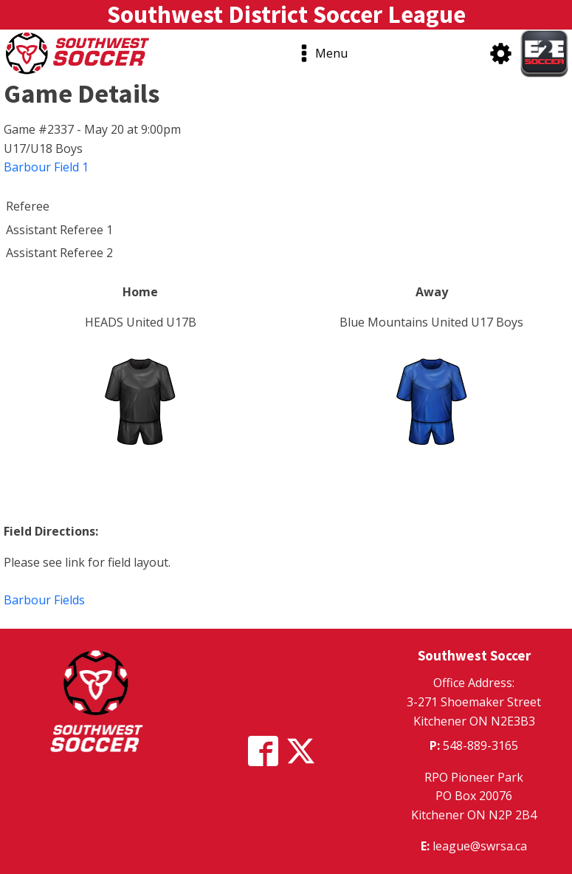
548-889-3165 (480, 745)
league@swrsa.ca (480, 846)
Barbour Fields (44, 600)
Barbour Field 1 (46, 167)
